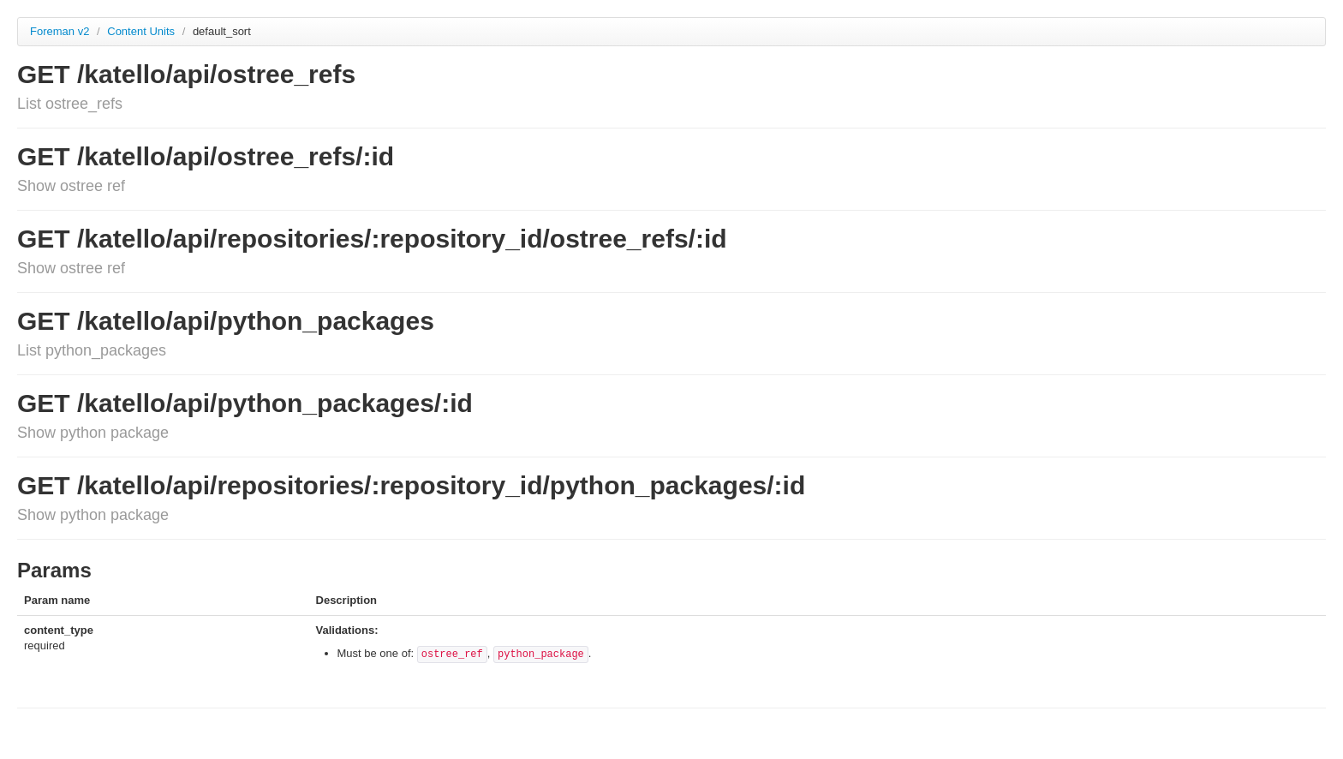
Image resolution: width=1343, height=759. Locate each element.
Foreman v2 (59, 31)
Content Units (142, 31)
